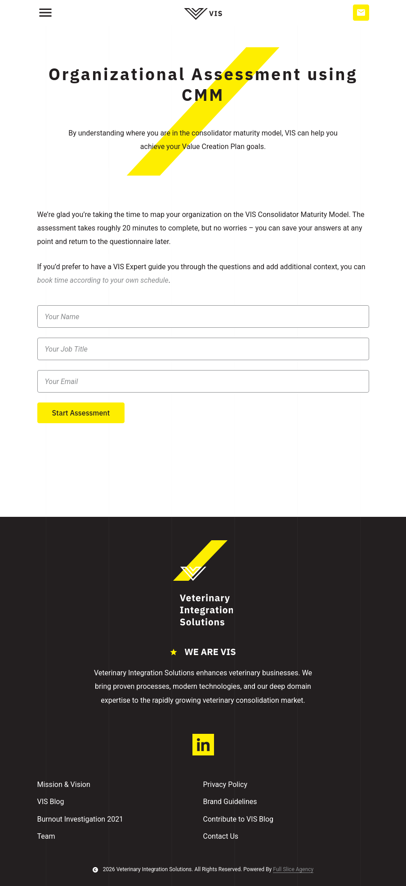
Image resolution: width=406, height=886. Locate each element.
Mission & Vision (63, 784)
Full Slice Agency (293, 869)
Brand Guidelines (230, 801)
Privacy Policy (225, 784)
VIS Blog (50, 801)
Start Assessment (81, 412)
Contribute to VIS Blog (238, 819)
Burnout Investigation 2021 (80, 819)
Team (46, 836)
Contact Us (221, 836)
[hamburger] (45, 13)
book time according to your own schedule (103, 280)
